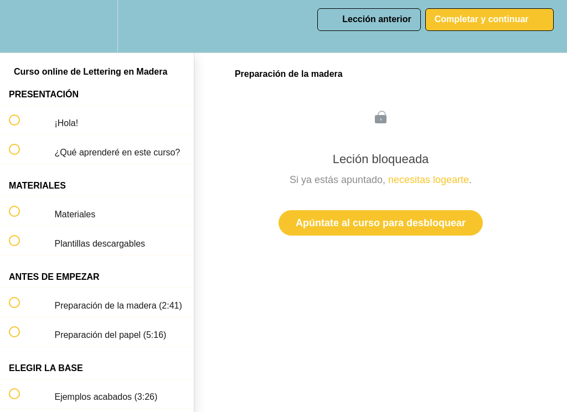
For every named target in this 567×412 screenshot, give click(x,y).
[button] (20, 26)
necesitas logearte (428, 179)
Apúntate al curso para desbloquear (381, 222)
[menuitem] (96, 26)
